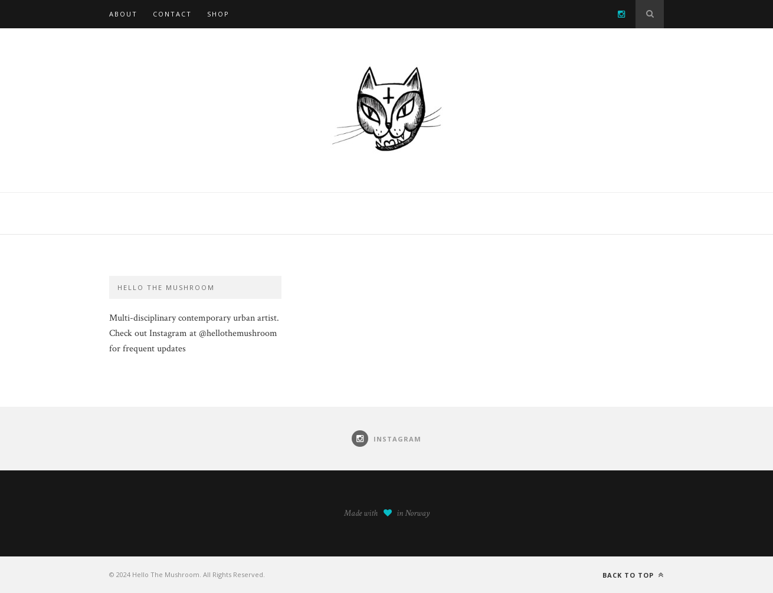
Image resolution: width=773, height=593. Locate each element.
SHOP (218, 13)
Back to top (633, 575)
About (123, 13)
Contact (172, 13)
